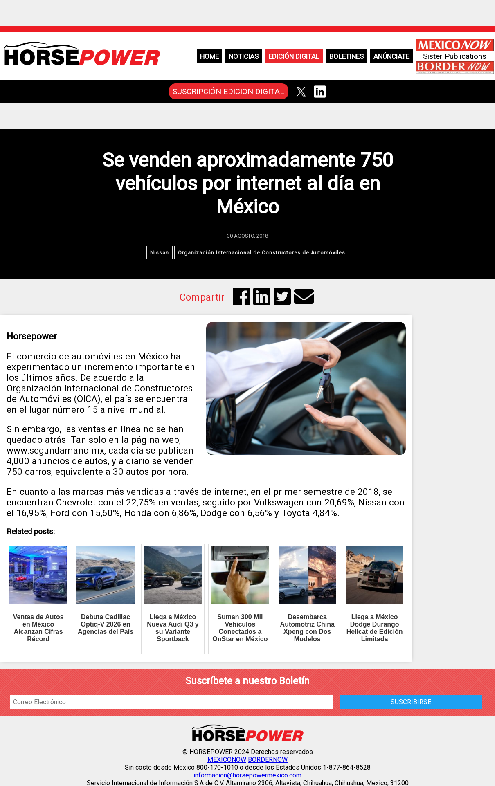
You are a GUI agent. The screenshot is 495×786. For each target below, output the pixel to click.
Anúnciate (392, 56)
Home (209, 56)
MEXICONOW (226, 760)
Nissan (159, 252)
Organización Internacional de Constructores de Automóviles (261, 252)
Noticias (244, 56)
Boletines (346, 56)
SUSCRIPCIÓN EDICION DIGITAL (228, 91)
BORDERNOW (268, 760)
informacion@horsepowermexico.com (248, 775)
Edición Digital (294, 56)
